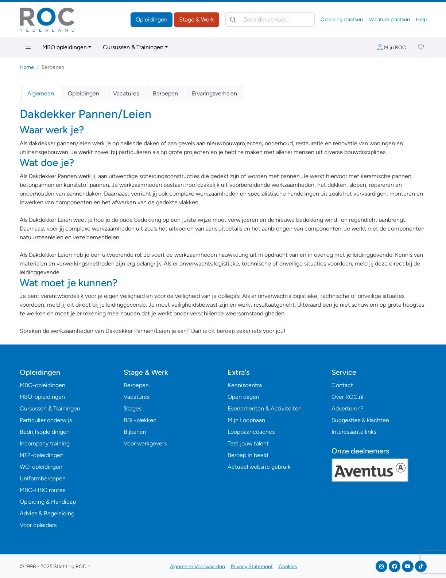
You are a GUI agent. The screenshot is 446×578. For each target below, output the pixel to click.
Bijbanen (135, 431)
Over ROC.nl (347, 396)
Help (421, 19)
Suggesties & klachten (360, 420)
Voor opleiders (38, 525)
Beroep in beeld (248, 455)
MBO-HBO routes (42, 490)
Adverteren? (347, 408)
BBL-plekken (140, 420)
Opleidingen (151, 19)
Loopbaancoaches (251, 431)
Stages (132, 408)
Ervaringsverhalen (214, 93)
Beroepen (165, 93)
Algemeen (40, 93)
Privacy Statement (252, 566)
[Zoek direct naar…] (270, 19)
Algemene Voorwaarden (197, 566)
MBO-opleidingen (42, 385)
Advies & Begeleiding (47, 513)
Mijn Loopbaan (246, 420)
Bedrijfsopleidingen (45, 431)
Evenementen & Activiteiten (265, 408)
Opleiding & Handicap (48, 501)
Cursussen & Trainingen (133, 47)
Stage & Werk (196, 19)
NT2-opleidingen (41, 455)
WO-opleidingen (41, 466)
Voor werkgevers (145, 443)
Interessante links (353, 431)
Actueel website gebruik (259, 466)
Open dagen (243, 396)
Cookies (288, 566)
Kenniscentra (245, 385)
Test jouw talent (248, 443)
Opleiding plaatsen (342, 19)
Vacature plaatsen (389, 19)
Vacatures (126, 93)
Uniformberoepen (43, 478)
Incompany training (45, 443)
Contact (342, 385)
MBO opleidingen (64, 47)
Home (27, 67)
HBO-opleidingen (42, 396)
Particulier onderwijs (46, 420)
